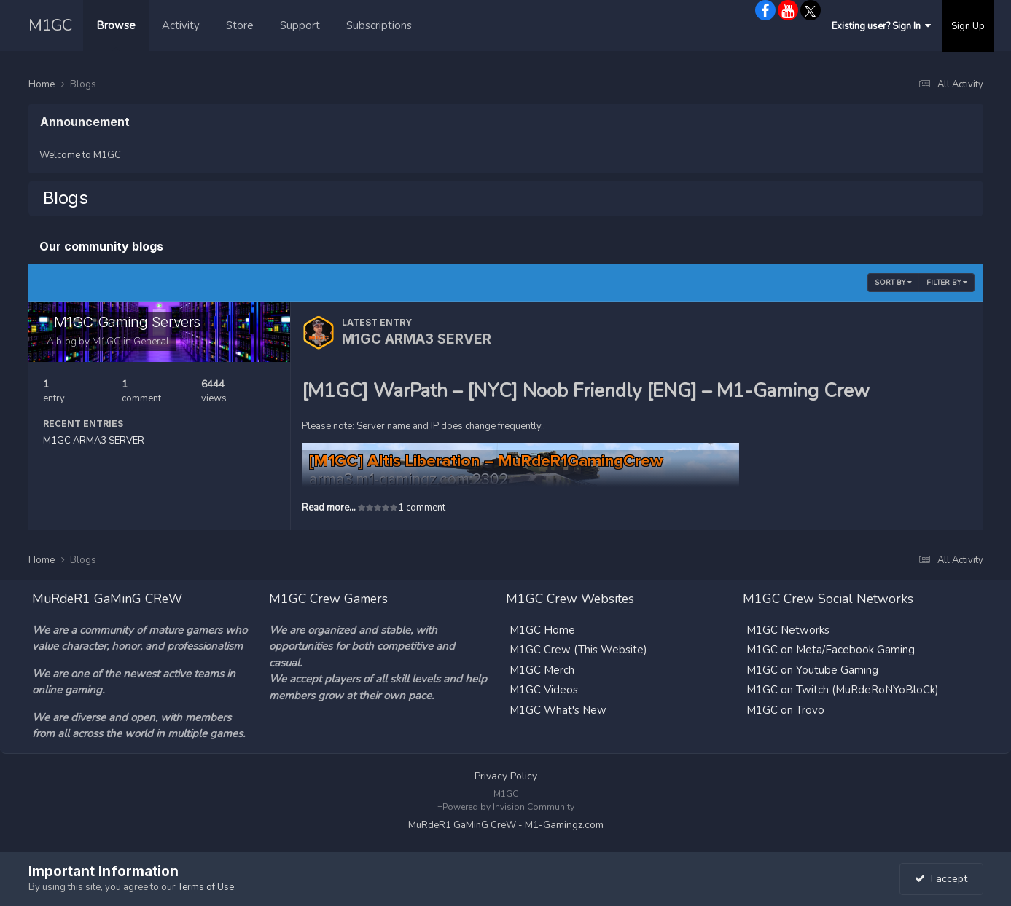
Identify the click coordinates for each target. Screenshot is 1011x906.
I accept (941, 879)
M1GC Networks (788, 630)
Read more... (329, 507)
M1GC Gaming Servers (127, 322)
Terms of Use (206, 887)
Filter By (946, 282)
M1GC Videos (544, 689)
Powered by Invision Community (508, 807)
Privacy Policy (506, 776)
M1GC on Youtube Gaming (812, 670)
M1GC (50, 25)
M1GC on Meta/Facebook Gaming (830, 649)
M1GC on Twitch (787, 689)
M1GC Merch (542, 670)
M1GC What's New (558, 710)
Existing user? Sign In (881, 26)
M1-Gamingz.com (564, 825)
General (151, 341)
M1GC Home (542, 630)
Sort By (893, 282)
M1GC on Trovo (785, 710)
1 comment (421, 507)
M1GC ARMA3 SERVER (93, 440)
